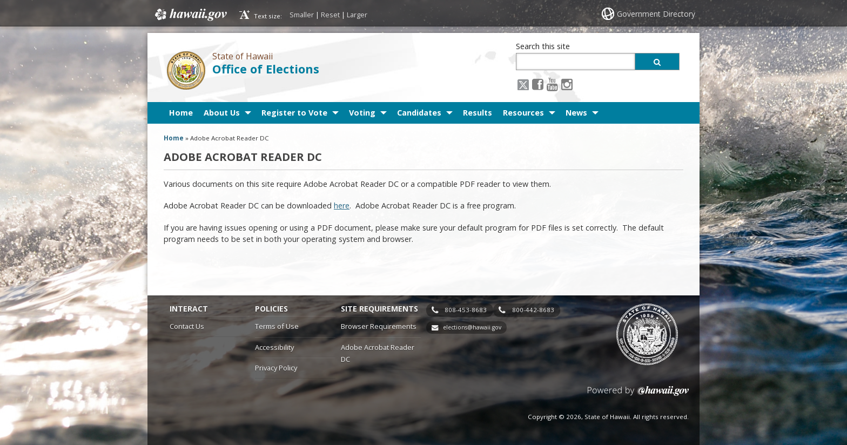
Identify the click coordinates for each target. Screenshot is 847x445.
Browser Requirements (378, 326)
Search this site (543, 46)
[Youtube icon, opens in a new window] (552, 84)
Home (181, 112)
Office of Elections (265, 69)
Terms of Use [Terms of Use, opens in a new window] (277, 326)
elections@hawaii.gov (472, 327)
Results (477, 112)
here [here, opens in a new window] (341, 205)
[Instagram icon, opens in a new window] (567, 84)
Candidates (419, 112)
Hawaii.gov (190, 14)
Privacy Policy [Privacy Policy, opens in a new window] (276, 368)
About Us (222, 112)
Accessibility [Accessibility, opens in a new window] (274, 347)
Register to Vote (294, 112)
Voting (362, 112)
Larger (357, 14)
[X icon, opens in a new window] (523, 84)
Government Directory (656, 14)
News (576, 112)
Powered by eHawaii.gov (638, 395)
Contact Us (187, 326)
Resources (523, 112)
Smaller (302, 14)
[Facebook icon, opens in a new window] (537, 84)
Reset (330, 14)
